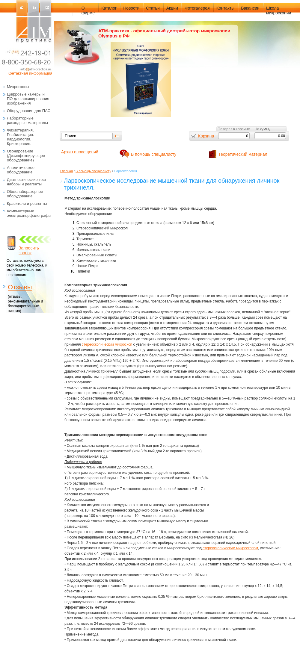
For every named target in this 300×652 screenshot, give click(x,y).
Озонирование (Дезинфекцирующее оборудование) (26, 155)
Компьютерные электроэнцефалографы (29, 213)
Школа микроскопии (278, 10)
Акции (172, 8)
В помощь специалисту (153, 154)
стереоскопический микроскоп (107, 344)
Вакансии (250, 8)
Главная (66, 171)
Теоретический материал (242, 154)
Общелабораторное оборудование (25, 193)
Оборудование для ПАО (29, 110)
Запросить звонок (29, 250)
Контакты (225, 8)
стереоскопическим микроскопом (230, 548)
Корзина (206, 136)
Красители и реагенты (27, 203)
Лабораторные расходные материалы (27, 120)
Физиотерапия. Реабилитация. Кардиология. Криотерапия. (20, 137)
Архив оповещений (79, 151)
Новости (131, 8)
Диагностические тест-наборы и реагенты (27, 181)
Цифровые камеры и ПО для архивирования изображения (28, 98)
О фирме (88, 10)
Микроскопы (18, 86)
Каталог (109, 8)
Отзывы (20, 287)
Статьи (152, 8)
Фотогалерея (197, 8)
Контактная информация (29, 73)
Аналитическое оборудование (20, 169)
